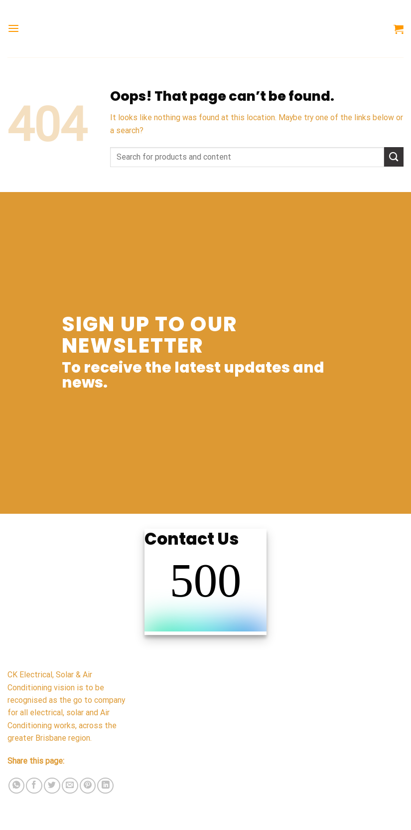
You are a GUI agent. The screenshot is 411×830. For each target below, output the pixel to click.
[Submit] (394, 157)
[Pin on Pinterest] (88, 786)
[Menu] (13, 28)
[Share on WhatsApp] (16, 786)
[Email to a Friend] (70, 786)
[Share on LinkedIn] (105, 786)
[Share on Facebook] (34, 786)
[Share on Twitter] (52, 786)
